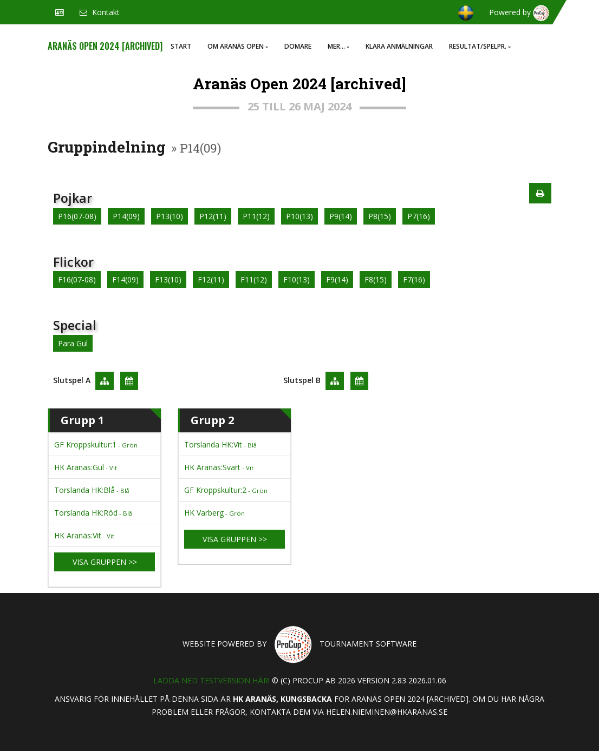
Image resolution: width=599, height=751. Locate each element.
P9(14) (340, 216)
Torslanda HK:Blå (91, 490)
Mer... (338, 46)
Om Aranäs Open (237, 46)
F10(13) (296, 279)
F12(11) (211, 279)
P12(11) (212, 216)
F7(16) (414, 279)
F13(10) (168, 279)
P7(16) (418, 216)
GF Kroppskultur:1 (96, 444)
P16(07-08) (77, 216)
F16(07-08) (77, 279)
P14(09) (126, 216)
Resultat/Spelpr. (480, 46)
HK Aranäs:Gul (85, 467)
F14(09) (125, 279)
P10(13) (299, 216)
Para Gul (73, 343)
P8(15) (379, 216)
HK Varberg (214, 513)
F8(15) (375, 279)
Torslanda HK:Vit (220, 444)
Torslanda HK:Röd (93, 513)
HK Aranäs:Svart (218, 467)
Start (181, 46)
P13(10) (169, 216)
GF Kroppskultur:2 (226, 490)
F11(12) (253, 279)
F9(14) (337, 279)
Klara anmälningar (399, 46)
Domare (297, 46)
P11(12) (256, 216)
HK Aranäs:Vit (84, 535)
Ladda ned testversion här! (211, 680)
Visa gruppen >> (105, 562)
